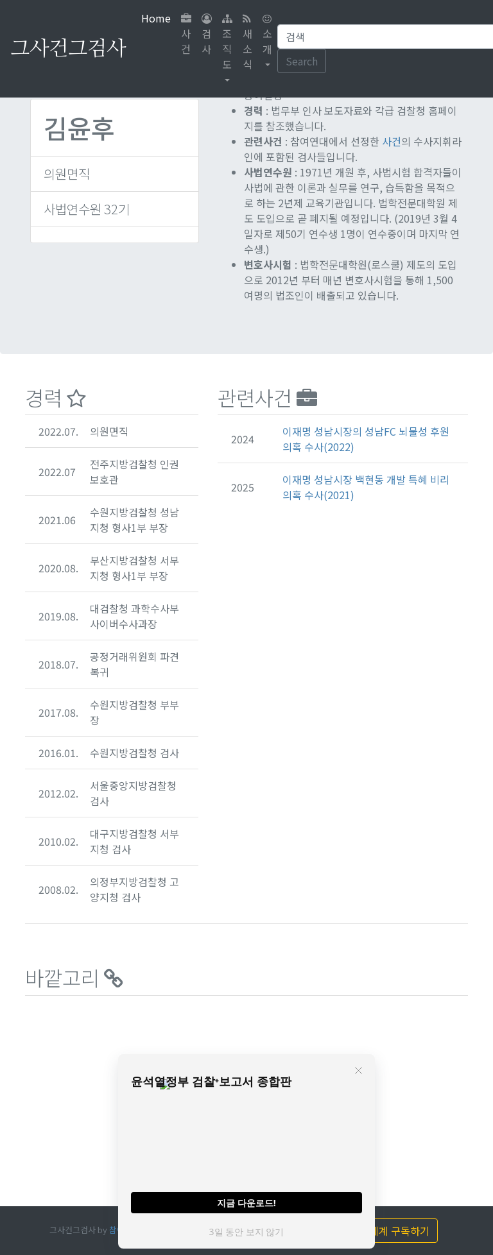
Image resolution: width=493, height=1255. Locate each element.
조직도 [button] (227, 42)
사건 (186, 34)
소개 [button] (267, 34)
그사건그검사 (68, 48)
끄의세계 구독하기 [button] (383, 1230)
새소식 (247, 42)
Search (302, 61)
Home (158, 18)
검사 (207, 34)
